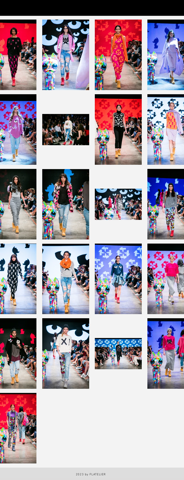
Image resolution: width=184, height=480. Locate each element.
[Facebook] (25, 8)
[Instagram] (8, 8)
